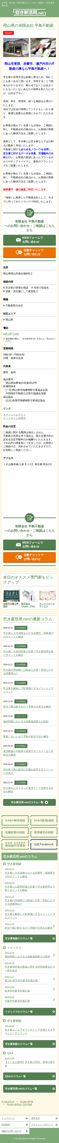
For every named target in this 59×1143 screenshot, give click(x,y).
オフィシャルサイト (14, 414)
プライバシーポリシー (42, 1124)
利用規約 (6, 1124)
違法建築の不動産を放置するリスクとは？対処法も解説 (28, 753)
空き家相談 (21, 628)
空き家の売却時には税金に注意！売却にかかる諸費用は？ (28, 672)
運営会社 (35, 1118)
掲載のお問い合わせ (11, 1131)
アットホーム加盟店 (14, 418)
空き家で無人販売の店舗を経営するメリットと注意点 (28, 771)
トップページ (8, 1118)
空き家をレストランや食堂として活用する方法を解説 (28, 790)
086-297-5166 (11, 334)
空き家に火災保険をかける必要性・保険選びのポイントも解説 (28, 635)
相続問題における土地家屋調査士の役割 (25, 721)
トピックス (21, 716)
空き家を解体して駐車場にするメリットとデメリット (28, 690)
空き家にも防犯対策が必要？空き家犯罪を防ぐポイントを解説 (28, 653)
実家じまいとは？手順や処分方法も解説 (25, 736)
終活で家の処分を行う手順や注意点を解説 (27, 706)
